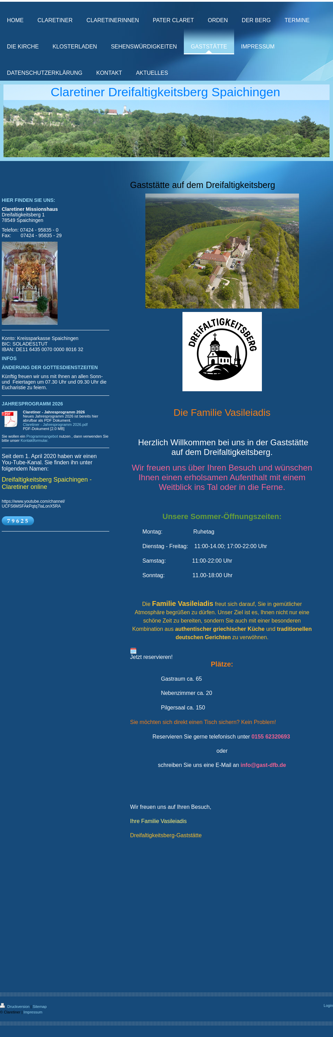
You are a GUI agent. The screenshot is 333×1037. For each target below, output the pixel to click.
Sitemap (39, 1006)
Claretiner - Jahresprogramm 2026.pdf (55, 424)
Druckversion (15, 1006)
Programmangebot (42, 436)
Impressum (33, 1012)
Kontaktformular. (34, 440)
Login (328, 1005)
